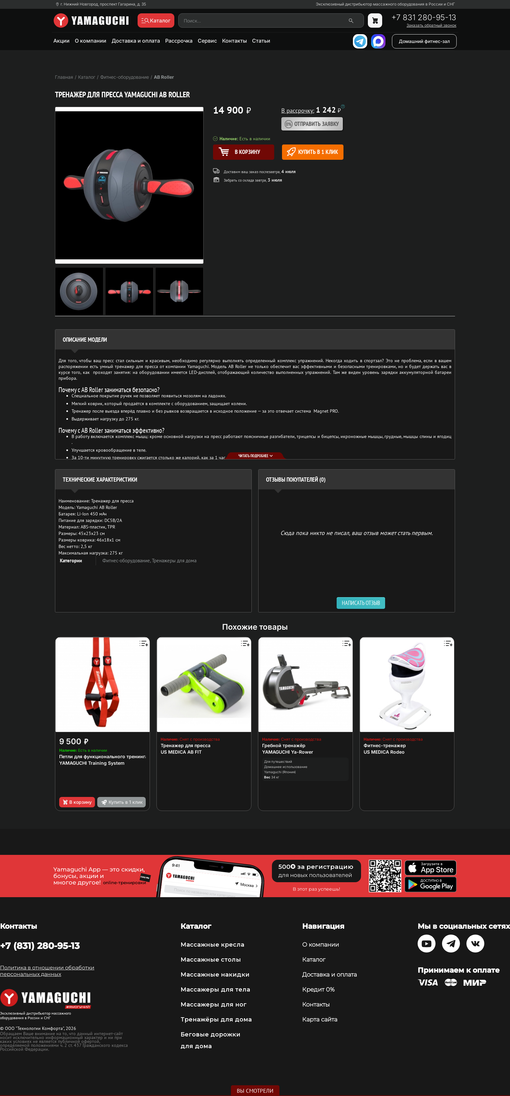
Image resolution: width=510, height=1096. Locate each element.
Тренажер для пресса (185, 745)
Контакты (234, 40)
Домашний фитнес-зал (424, 41)
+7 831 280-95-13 (423, 17)
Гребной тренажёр (283, 745)
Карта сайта (319, 1019)
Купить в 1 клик (312, 151)
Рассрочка (179, 40)
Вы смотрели (255, 1090)
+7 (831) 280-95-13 (40, 945)
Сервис (207, 40)
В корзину (77, 802)
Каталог (313, 959)
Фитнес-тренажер (385, 745)
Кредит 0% (318, 989)
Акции (61, 40)
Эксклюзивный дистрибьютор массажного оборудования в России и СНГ (385, 4)
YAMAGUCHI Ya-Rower (287, 752)
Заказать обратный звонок (431, 25)
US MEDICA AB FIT (181, 752)
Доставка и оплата (136, 40)
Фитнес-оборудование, (127, 560)
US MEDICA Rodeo (384, 752)
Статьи (261, 40)
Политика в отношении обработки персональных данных (47, 971)
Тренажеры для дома (174, 560)
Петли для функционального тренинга (103, 756)
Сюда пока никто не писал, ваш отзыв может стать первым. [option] (356, 532)
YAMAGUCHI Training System (92, 763)
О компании (90, 40)
